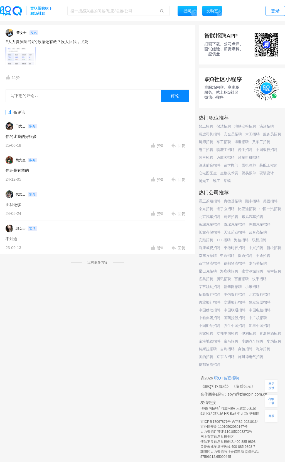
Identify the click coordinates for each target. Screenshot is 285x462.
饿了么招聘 (226, 209)
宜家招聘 (206, 333)
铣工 (216, 181)
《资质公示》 (243, 386)
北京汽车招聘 (209, 217)
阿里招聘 (206, 157)
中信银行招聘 (234, 294)
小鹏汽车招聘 (252, 341)
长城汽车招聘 (209, 224)
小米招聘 (252, 287)
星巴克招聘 (208, 271)
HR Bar (229, 414)
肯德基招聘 (233, 201)
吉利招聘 (227, 349)
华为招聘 (274, 341)
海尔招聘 (263, 349)
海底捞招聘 (229, 271)
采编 (227, 181)
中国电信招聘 (260, 310)
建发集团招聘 (260, 302)
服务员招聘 (272, 134)
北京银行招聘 (260, 294)
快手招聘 (259, 279)
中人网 (242, 414)
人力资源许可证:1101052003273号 (226, 432)
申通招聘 (227, 256)
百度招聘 (241, 279)
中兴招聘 (256, 248)
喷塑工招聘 (226, 150)
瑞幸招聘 (274, 271)
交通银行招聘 (234, 302)
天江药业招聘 (234, 232)
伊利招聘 (249, 333)
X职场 (217, 414)
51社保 (205, 414)
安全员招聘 (233, 134)
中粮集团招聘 (209, 318)
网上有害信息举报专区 (217, 437)
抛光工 (204, 181)
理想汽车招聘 (260, 224)
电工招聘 (206, 150)
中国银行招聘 (266, 150)
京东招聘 (206, 209)
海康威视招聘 (209, 248)
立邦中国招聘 (227, 333)
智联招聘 (230, 378)
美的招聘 (206, 357)
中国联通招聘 (234, 310)
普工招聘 (206, 126)
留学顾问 (231, 165)
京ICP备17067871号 (215, 422)
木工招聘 (252, 134)
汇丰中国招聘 (260, 326)
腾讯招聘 (224, 279)
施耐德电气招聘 (250, 357)
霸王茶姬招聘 (209, 201)
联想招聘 (259, 240)
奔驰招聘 (245, 349)
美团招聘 (270, 201)
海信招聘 (241, 240)
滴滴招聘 (266, 126)
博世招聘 (241, 142)
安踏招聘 (206, 240)
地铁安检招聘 (245, 126)
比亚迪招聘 (247, 209)
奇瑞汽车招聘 (234, 224)
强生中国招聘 (234, 326)
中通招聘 (263, 256)
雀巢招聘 (206, 279)
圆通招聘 (245, 256)
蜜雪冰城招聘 (252, 271)
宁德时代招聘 (234, 248)
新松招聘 (274, 248)
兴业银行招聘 (209, 302)
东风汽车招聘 (252, 217)
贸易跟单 (249, 173)
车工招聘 (224, 142)
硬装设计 (266, 173)
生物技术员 (229, 173)
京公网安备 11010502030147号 (223, 427)
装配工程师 (268, 165)
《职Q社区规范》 (215, 386)
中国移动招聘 (209, 310)
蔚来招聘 (231, 217)
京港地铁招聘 (209, 341)
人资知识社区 (246, 408)
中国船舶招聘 (209, 326)
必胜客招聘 (226, 157)
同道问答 (227, 408)
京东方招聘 (208, 256)
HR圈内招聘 (209, 408)
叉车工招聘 (261, 142)
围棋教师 (249, 165)
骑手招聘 (245, 150)
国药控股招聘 (234, 318)
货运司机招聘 (209, 134)
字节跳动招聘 (209, 287)
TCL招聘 (224, 240)
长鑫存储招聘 (209, 232)
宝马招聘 (231, 341)
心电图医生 (208, 173)
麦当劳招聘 (258, 263)
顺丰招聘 (252, 201)
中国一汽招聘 (270, 209)
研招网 (254, 414)
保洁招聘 (224, 126)
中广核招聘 (258, 318)
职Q (218, 378)
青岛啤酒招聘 (270, 333)
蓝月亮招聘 (258, 232)
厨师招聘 (206, 142)
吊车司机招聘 (249, 157)
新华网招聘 (233, 287)
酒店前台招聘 (209, 165)
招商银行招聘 (209, 294)
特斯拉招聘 (208, 349)
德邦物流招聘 (234, 263)
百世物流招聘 (209, 263)
